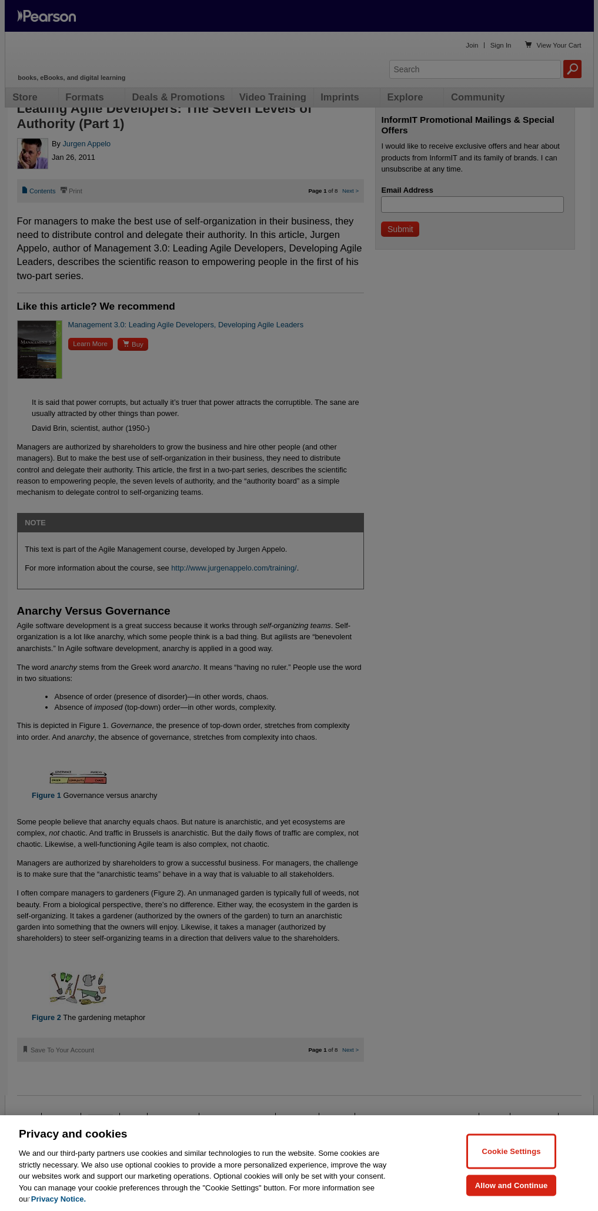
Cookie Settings (511, 1150)
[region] (299, 1163)
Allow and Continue (511, 1184)
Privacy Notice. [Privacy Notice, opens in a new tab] (58, 1199)
